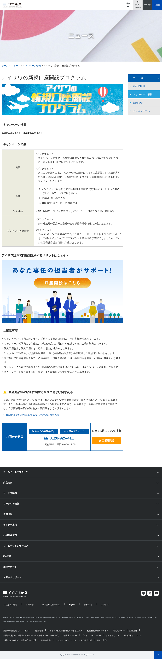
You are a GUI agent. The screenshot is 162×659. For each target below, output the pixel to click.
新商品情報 (139, 86)
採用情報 (105, 604)
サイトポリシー (112, 635)
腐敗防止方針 (102, 640)
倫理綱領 (39, 631)
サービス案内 (10, 493)
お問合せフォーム (74, 431)
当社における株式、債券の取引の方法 (19, 640)
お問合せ (30, 604)
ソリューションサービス (15, 545)
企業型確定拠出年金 (51, 604)
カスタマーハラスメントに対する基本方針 (73, 640)
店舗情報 (7, 514)
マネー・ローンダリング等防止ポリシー (59, 635)
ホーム (5, 65)
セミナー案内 (10, 524)
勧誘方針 (133, 631)
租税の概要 (46, 640)
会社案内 (88, 604)
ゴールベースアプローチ (15, 472)
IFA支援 (7, 556)
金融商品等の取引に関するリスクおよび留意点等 (32, 414)
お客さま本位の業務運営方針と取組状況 (64, 631)
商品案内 (7, 482)
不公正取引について (132, 635)
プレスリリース (141, 110)
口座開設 (107, 441)
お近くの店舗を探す (43, 431)
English (72, 604)
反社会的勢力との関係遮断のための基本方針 (22, 635)
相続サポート (10, 567)
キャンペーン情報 (32, 65)
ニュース (15, 65)
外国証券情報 (10, 535)
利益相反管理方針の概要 (97, 631)
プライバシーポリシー (91, 635)
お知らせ (138, 102)
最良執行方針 (119, 631)
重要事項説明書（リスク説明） (16, 631)
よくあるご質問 (10, 604)
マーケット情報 (11, 503)
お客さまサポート (12, 577)
